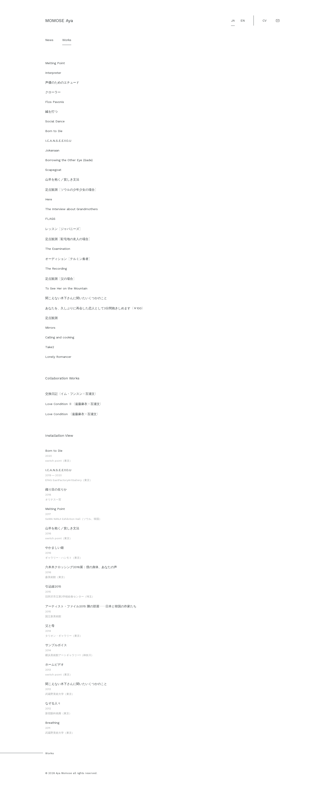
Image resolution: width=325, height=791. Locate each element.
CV (265, 20)
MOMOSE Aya (59, 20)
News (49, 40)
